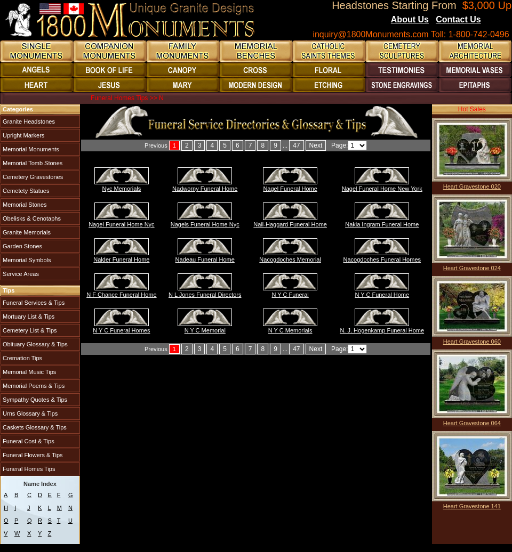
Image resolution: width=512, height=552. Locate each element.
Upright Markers (22, 135)
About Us (410, 19)
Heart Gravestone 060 (472, 341)
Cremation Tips (21, 358)
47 (296, 145)
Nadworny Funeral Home (204, 188)
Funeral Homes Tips (28, 469)
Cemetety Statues (25, 191)
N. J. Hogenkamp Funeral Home (382, 330)
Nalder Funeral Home (121, 259)
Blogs (495, 20)
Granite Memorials (26, 232)
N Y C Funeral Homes (121, 330)
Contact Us (458, 19)
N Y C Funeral (290, 294)
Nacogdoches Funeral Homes (382, 259)
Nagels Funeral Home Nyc (205, 224)
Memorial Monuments (30, 149)
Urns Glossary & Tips (29, 413)
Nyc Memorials (121, 188)
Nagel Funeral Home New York (382, 188)
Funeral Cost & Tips (27, 441)
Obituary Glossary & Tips (34, 344)
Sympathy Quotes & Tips (34, 399)
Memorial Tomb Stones (31, 163)
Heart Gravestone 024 (472, 268)
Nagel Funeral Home (290, 188)
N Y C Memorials (290, 330)
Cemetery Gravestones (32, 177)
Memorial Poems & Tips (33, 386)
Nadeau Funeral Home (205, 259)
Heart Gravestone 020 (472, 186)
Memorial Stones (24, 204)
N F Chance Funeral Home (121, 294)
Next (316, 145)
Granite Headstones (28, 121)
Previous (156, 145)
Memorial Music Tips (28, 372)
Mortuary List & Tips (27, 316)
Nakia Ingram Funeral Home (382, 224)
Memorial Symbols (26, 260)
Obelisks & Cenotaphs (31, 218)
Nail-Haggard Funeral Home (290, 224)
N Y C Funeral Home (382, 294)
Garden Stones (21, 246)
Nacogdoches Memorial (290, 259)
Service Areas (20, 274)
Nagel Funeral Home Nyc (122, 224)
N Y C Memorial (205, 330)
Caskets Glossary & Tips (34, 427)
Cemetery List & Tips (29, 330)
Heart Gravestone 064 (472, 423)
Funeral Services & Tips (33, 302)
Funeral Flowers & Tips (32, 455)
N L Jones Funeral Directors (205, 294)
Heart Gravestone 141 (472, 506)
